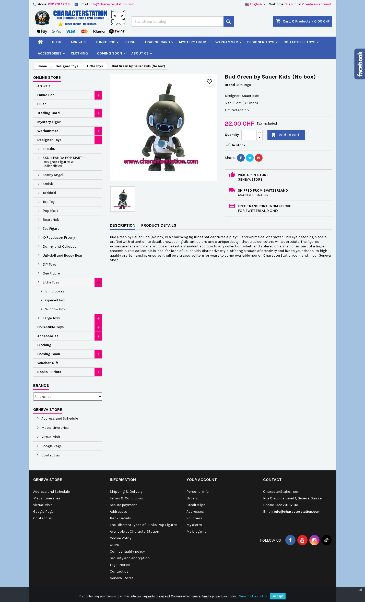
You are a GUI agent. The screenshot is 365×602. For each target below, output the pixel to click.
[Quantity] (249, 135)
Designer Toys (260, 42)
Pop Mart (50, 211)
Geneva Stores (122, 578)
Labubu (49, 149)
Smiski (48, 184)
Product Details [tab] (158, 225)
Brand (230, 85)
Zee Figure (51, 228)
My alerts (194, 525)
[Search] (183, 21)
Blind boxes (54, 291)
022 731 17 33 (59, 4)
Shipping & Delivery (126, 491)
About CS (140, 53)
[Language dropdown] (256, 4)
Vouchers (194, 518)
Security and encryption (130, 558)
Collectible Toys (299, 42)
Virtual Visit (50, 437)
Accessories (50, 53)
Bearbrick (51, 219)
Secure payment (123, 505)
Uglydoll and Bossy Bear (63, 255)
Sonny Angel (53, 175)
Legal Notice (120, 565)
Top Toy (49, 202)
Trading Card (157, 42)
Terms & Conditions (126, 498)
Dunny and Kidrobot (59, 246)
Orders (192, 498)
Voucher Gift (47, 363)
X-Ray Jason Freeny (59, 237)
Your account (201, 479)
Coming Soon (109, 53)
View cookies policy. (253, 596)
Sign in (291, 4)
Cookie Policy (121, 538)
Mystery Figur (192, 42)
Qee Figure (51, 273)
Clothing (79, 53)
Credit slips (195, 505)
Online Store (47, 77)
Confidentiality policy (127, 551)
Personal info (197, 491)
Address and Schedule (59, 418)
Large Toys (51, 318)
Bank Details (120, 518)
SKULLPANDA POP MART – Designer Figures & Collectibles (63, 162)
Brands (41, 385)
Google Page (51, 446)
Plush (129, 42)
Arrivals (78, 42)
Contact (272, 479)
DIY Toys (49, 264)
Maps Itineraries (55, 427)
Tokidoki (49, 193)
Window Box (55, 309)
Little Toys (51, 282)
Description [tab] (122, 225)
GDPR (114, 545)
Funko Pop (105, 42)
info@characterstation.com (111, 4)
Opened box (55, 300)
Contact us (50, 455)
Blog (56, 42)
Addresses (118, 511)
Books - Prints (49, 372)
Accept (278, 596)
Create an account (317, 4)
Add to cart (285, 135)
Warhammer (226, 42)
